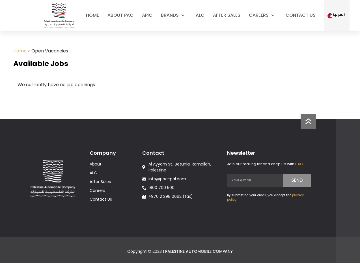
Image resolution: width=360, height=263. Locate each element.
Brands (174, 15)
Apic (147, 15)
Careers (263, 15)
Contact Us (301, 15)
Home (92, 15)
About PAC (120, 15)
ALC (200, 15)
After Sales (226, 15)
